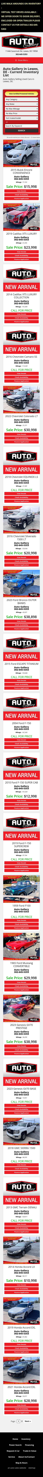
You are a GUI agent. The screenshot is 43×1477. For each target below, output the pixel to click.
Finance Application (21, 198)
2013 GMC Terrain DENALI (21, 1207)
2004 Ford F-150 (21, 723)
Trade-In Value (29, 1451)
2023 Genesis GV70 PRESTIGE (21, 1026)
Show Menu (21, 60)
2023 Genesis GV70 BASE (21, 1088)
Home (15, 1439)
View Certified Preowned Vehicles (21, 94)
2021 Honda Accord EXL (21, 1387)
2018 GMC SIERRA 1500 (21, 1148)
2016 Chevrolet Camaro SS (21, 356)
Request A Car (13, 1451)
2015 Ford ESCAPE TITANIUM (21, 663)
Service (11, 1457)
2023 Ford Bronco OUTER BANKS (21, 601)
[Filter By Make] (21, 104)
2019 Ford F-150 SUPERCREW (21, 844)
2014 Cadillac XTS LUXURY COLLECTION (21, 296)
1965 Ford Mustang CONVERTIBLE (21, 964)
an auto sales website (17, 1468)
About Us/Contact (26, 1457)
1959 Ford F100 (21, 905)
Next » (28, 1421)
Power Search (15, 1445)
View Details (21, 191)
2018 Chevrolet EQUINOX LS (21, 476)
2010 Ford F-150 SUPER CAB (21, 782)
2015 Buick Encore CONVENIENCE (21, 171)
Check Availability (21, 195)
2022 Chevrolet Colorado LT (21, 416)
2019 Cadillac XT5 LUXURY (21, 233)
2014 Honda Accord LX (21, 1266)
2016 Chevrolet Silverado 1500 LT (21, 537)
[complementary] (36, 1470)
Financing (29, 1445)
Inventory (25, 1439)
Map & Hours (21, 1463)
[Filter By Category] (21, 99)
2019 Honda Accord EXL (21, 1327)
